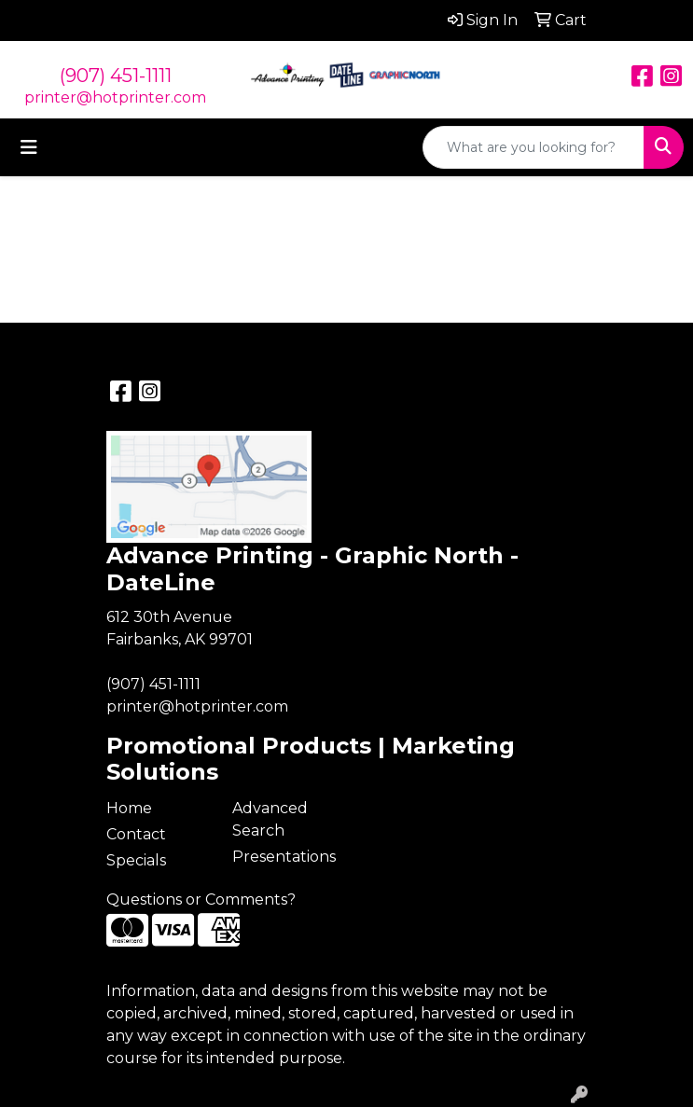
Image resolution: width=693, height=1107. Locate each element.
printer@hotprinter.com (115, 97)
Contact (136, 834)
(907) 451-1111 (116, 75)
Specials (136, 860)
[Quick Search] (533, 147)
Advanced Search (270, 819)
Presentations (284, 856)
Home (129, 808)
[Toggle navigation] (29, 147)
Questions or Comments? (201, 899)
